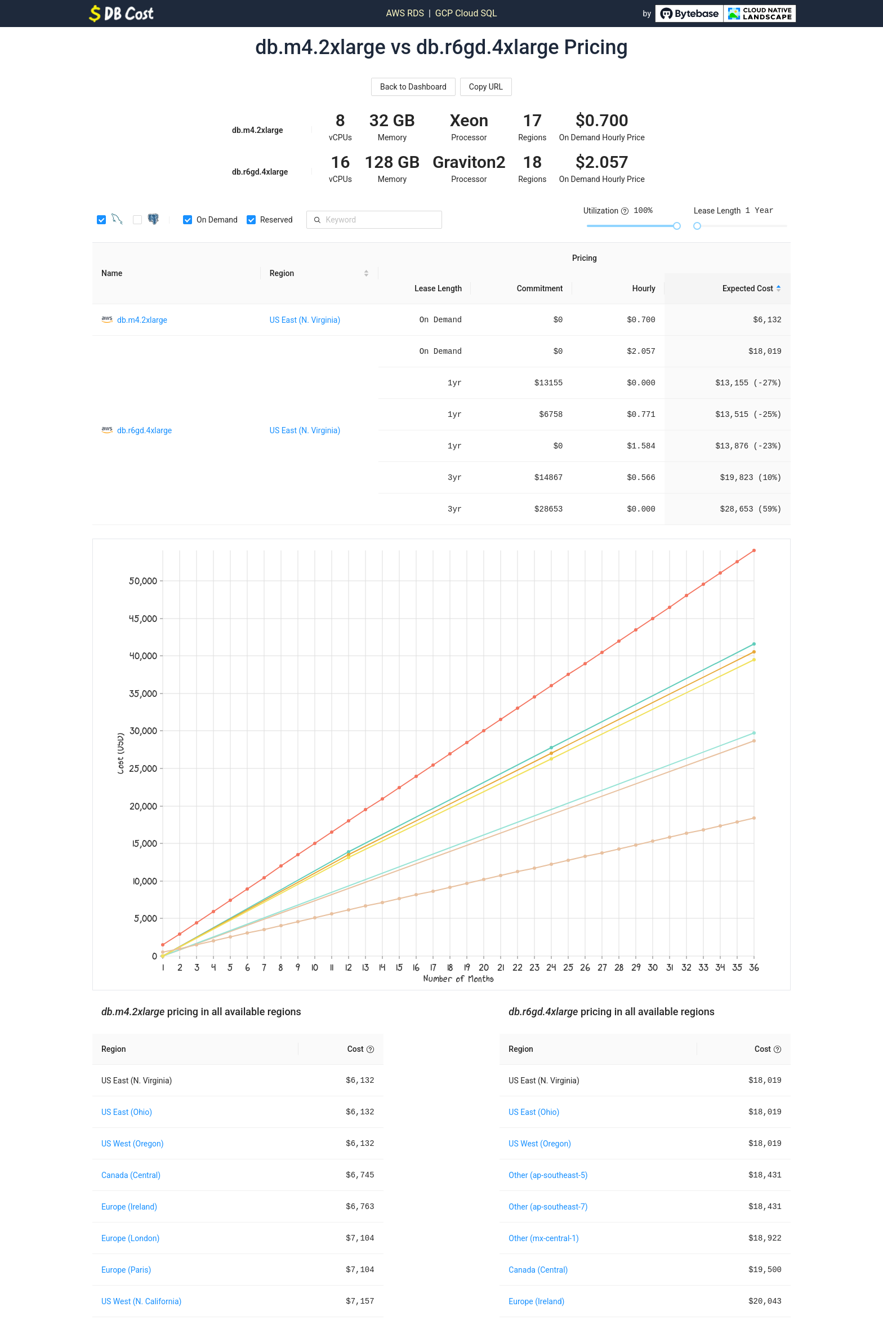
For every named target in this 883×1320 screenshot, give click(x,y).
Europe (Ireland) (129, 1206)
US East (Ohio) (126, 1112)
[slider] (677, 226)
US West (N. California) (141, 1301)
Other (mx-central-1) (544, 1238)
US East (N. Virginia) (305, 320)
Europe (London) (130, 1238)
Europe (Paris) (126, 1269)
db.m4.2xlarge (142, 320)
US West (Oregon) (132, 1143)
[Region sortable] (319, 273)
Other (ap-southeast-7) (548, 1206)
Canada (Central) (130, 1175)
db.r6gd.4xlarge (144, 430)
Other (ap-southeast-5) (548, 1175)
